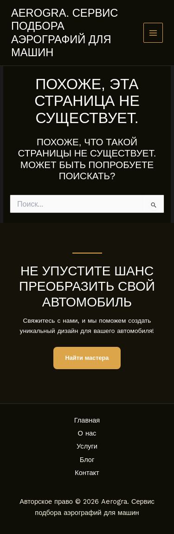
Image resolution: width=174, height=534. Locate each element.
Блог (87, 460)
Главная (87, 420)
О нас (87, 433)
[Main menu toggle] (153, 33)
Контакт (87, 473)
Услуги (87, 446)
